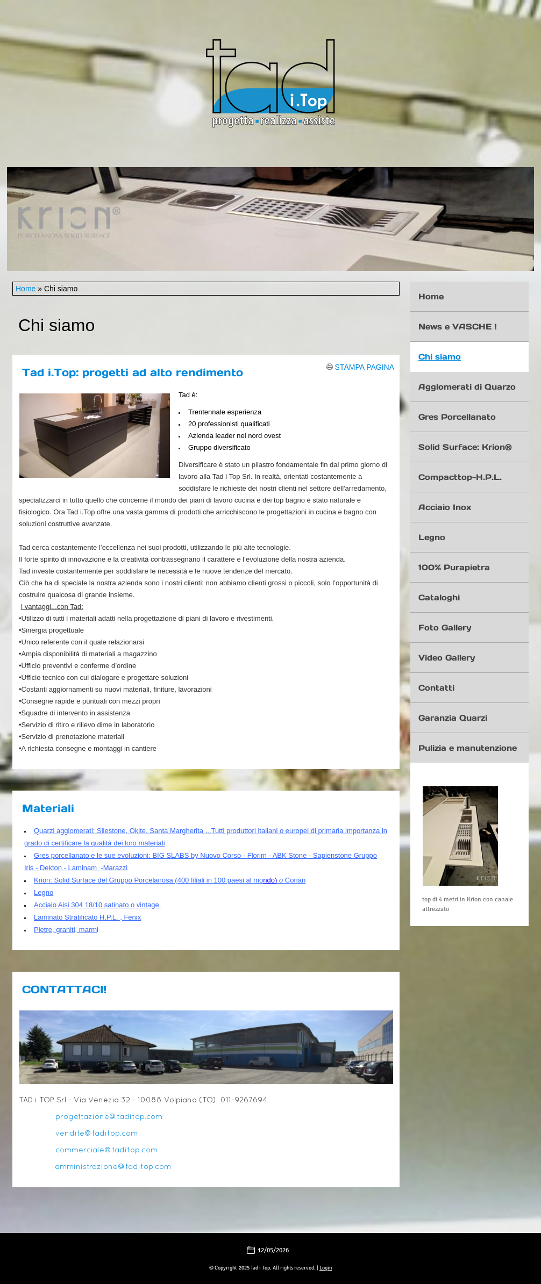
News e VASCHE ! (457, 326)
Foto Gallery (444, 627)
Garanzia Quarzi (452, 718)
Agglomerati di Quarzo (467, 387)
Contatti (436, 688)
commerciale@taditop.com (106, 1150)
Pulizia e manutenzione (467, 748)
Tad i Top (270, 130)
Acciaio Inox (444, 507)
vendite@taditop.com (96, 1133)
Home (25, 288)
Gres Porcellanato (457, 417)
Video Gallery (446, 657)
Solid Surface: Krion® (465, 447)
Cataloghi (439, 597)
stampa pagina (364, 366)
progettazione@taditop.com (108, 1117)
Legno (431, 537)
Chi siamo (439, 357)
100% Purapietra (454, 567)
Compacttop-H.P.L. (460, 477)
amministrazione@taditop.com (113, 1167)
